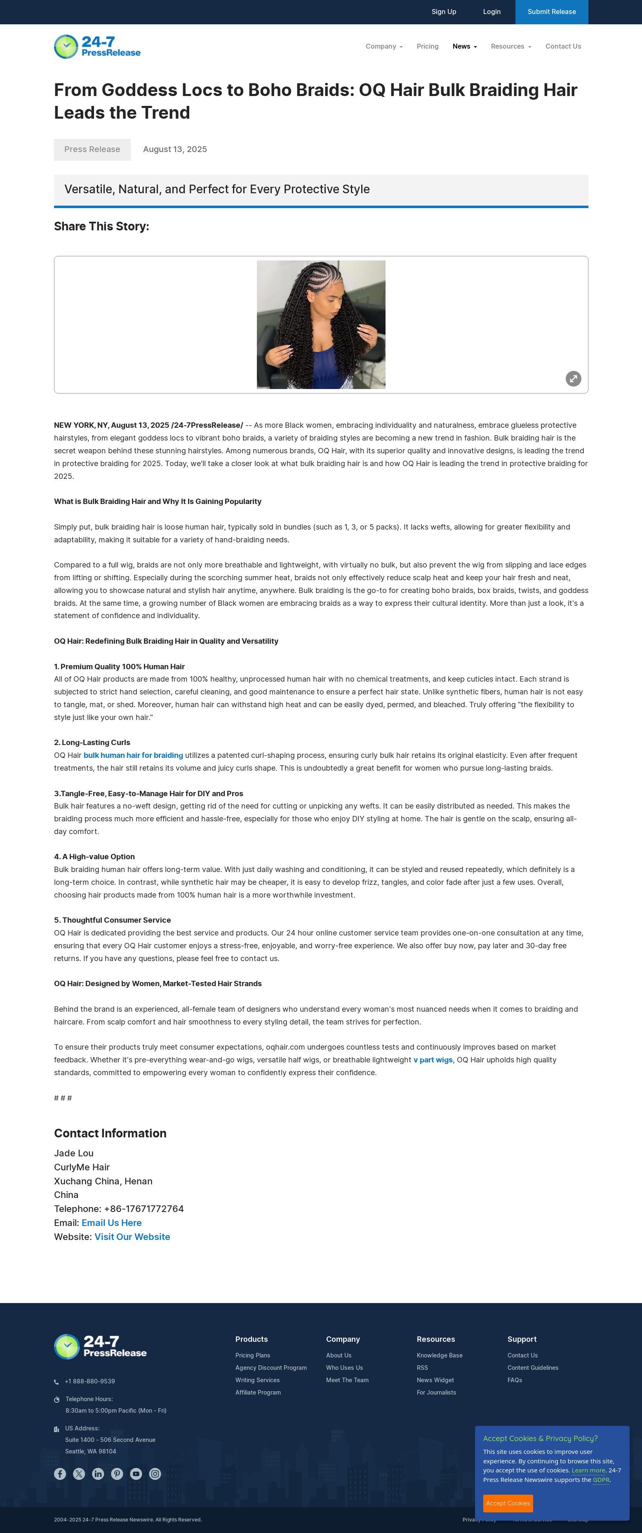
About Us (339, 1356)
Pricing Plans (252, 1356)
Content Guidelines (533, 1368)
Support (522, 1339)
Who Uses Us (344, 1368)
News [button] (462, 46)
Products (251, 1339)
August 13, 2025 (175, 149)
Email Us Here (112, 1223)
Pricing (428, 46)
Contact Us (563, 46)
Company (343, 1339)
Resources (436, 1339)
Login (492, 12)
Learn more (589, 1470)
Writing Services (257, 1380)
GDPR (601, 1479)
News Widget (435, 1380)
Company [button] (382, 46)
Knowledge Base (440, 1356)
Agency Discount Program (271, 1368)
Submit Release (552, 12)
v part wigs (433, 1060)
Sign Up (444, 12)
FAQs (515, 1380)
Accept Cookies (508, 1503)
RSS (422, 1368)
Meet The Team (347, 1380)
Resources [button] (508, 46)
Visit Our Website (132, 1237)
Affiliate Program (258, 1393)
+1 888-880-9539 (90, 1382)
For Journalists (436, 1393)
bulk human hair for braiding (133, 755)
